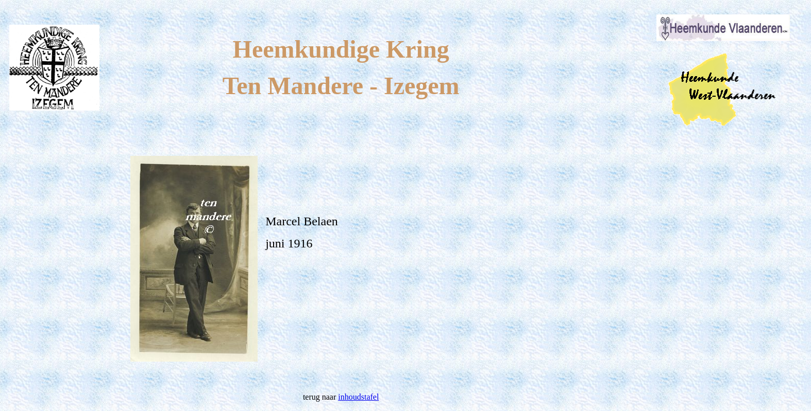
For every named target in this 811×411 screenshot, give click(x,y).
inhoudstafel (358, 396)
